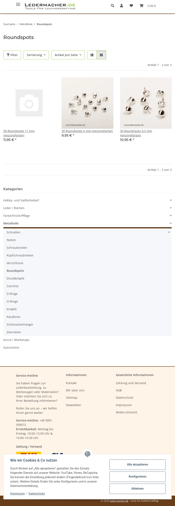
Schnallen (13, 232)
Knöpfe (12, 309)
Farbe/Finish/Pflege (16, 216)
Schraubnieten (17, 248)
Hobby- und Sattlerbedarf (21, 200)
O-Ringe (12, 301)
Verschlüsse (15, 263)
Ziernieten (14, 332)
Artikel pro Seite (66, 55)
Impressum (17, 493)
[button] (114, 5)
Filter (12, 55)
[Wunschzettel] (131, 5)
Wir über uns (75, 390)
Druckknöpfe (15, 278)
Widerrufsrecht (126, 412)
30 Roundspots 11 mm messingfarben (19, 133)
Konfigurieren (137, 476)
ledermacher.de (119, 500)
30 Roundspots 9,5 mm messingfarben (136, 133)
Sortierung (34, 55)
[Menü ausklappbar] (18, 2)
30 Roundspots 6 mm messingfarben (87, 131)
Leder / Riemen (14, 208)
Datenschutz (37, 493)
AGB (119, 390)
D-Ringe (12, 294)
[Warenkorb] (147, 5)
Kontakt (71, 383)
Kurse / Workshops (16, 340)
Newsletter (73, 405)
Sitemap (71, 397)
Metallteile (11, 223)
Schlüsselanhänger (20, 324)
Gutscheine (11, 347)
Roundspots (15, 271)
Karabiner (14, 317)
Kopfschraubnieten (20, 255)
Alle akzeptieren (137, 464)
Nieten (11, 240)
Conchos (13, 286)
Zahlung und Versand (131, 383)
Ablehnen (137, 488)
